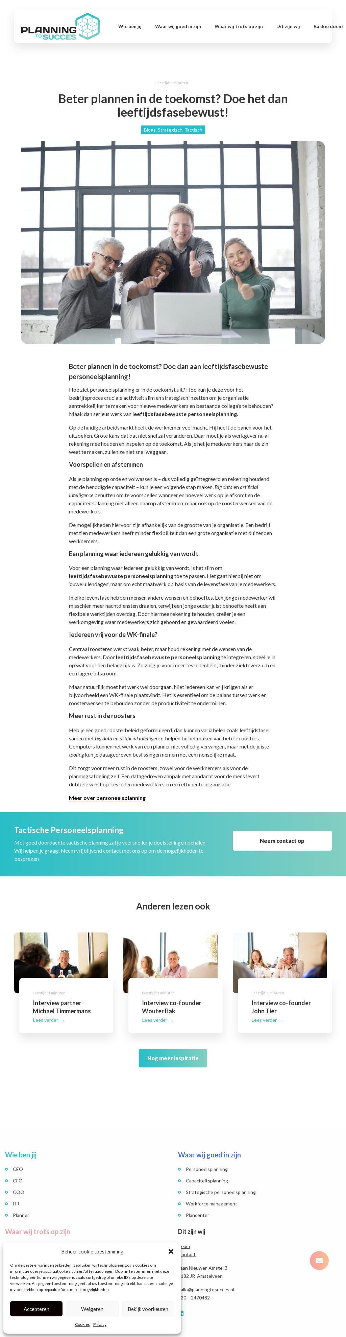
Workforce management (211, 1196)
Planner (21, 1207)
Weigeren (92, 1309)
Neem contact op (282, 840)
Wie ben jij (130, 26)
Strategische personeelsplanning (221, 1184)
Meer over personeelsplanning (107, 797)
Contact (187, 1246)
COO (18, 1184)
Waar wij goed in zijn (178, 26)
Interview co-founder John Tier (284, 995)
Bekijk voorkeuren (148, 1309)
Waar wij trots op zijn (239, 26)
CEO (18, 1161)
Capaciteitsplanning (207, 1173)
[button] (171, 1251)
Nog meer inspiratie (173, 1051)
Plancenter (197, 1207)
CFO (18, 1173)
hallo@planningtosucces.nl (206, 1282)
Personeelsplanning (207, 1161)
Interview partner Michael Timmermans (66, 995)
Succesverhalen (29, 1238)
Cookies (82, 1324)
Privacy (99, 1324)
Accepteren (36, 1309)
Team (184, 1238)
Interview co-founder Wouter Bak (175, 995)
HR (16, 1196)
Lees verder (46, 1013)
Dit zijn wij (288, 26)
